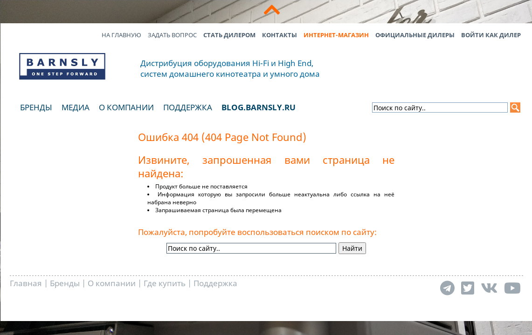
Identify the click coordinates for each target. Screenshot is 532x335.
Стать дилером (229, 35)
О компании (126, 107)
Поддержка (187, 107)
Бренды (36, 107)
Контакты (279, 35)
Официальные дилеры (415, 35)
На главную (121, 35)
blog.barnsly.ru (258, 107)
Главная (26, 283)
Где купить (165, 283)
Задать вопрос (172, 35)
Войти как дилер (491, 35)
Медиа (76, 107)
